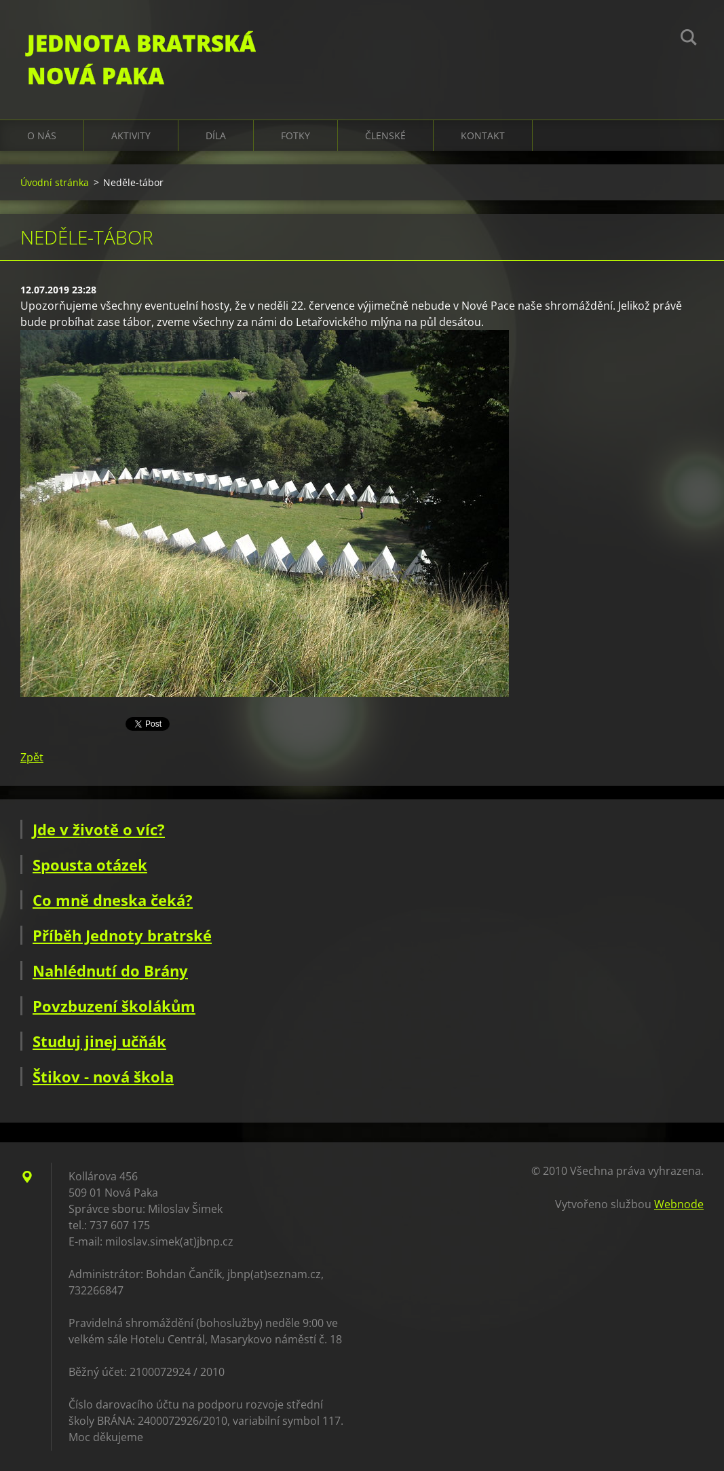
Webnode (679, 1204)
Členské (385, 135)
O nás (41, 135)
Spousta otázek (90, 864)
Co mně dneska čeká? (113, 900)
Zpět (31, 757)
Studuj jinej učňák (99, 1041)
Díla (216, 135)
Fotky (295, 135)
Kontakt (483, 135)
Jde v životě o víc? (99, 829)
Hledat (689, 39)
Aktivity (131, 135)
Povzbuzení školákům (114, 1006)
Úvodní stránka (54, 182)
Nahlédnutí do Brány (110, 970)
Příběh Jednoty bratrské (122, 935)
